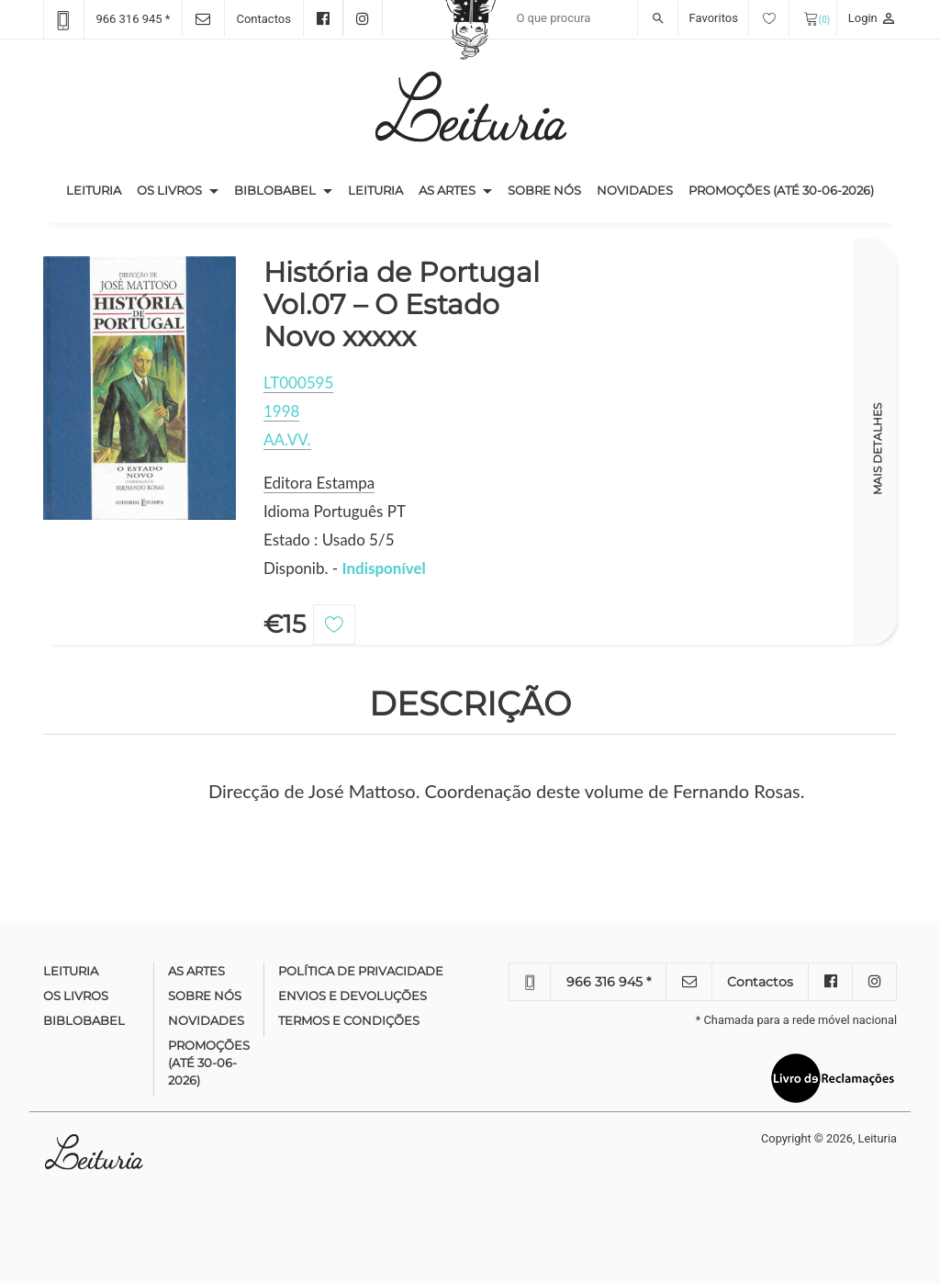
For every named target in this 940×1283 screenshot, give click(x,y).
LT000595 (298, 382)
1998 (281, 411)
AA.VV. (287, 439)
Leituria (97, 189)
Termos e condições (349, 1020)
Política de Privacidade (360, 970)
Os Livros (169, 190)
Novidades (635, 190)
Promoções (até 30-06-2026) (781, 190)
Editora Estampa (319, 482)
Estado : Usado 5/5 (329, 539)
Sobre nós (544, 190)
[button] (214, 191)
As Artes (447, 190)
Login (872, 18)
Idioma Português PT (334, 511)
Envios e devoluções (352, 995)
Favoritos (739, 18)
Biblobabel (275, 190)
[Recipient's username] (593, 18)
